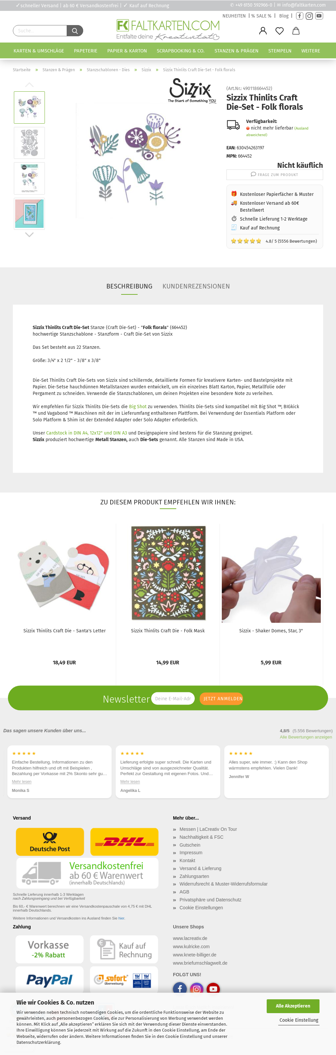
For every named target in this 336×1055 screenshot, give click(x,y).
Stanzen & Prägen (236, 51)
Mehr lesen (21, 781)
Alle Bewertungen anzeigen (306, 737)
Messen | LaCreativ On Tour (208, 829)
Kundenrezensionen (196, 286)
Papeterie (85, 51)
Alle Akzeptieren (293, 1006)
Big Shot (138, 406)
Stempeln (279, 51)
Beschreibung (129, 286)
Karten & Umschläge (39, 51)
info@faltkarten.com (304, 5)
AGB (184, 891)
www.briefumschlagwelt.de (200, 963)
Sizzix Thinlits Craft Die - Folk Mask (168, 631)
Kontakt (187, 860)
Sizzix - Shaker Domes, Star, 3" (271, 631)
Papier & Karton (127, 51)
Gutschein (190, 845)
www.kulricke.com (191, 946)
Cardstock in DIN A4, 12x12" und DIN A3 (86, 433)
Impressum (191, 852)
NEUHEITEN (234, 16)
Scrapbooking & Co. (181, 51)
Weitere (310, 51)
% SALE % (261, 16)
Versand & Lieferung (200, 868)
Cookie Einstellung (299, 1020)
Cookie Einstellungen (201, 907)
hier (121, 918)
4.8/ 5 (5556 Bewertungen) (274, 240)
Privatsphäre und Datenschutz (211, 899)
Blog (283, 16)
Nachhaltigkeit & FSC (201, 837)
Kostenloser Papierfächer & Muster (277, 194)
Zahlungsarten (194, 876)
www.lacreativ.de (190, 938)
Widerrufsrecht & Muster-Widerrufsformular (224, 884)
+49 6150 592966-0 (253, 5)
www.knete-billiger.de (195, 954)
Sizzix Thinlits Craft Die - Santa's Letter (64, 631)
